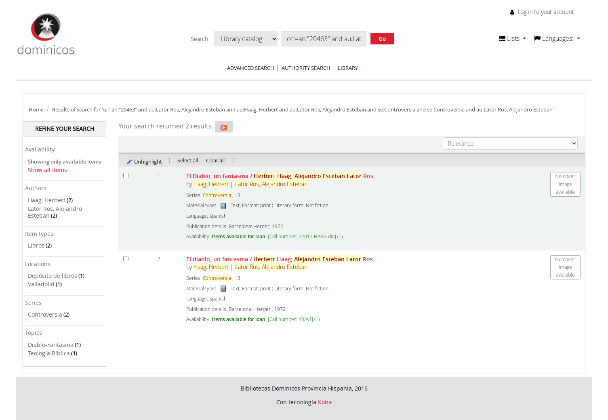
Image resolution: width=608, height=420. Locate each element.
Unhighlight (144, 161)
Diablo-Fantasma (51, 345)
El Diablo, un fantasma (279, 176)
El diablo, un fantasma (279, 259)
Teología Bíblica (49, 353)
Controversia (45, 314)
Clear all (215, 160)
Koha (325, 402)
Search (199, 39)
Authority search (306, 67)
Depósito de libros (52, 275)
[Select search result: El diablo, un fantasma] (125, 258)
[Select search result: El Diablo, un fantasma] (125, 175)
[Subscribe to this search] (224, 126)
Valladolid (41, 284)
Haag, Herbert (46, 200)
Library (348, 67)
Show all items (47, 170)
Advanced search (250, 67)
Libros (36, 245)
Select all (187, 160)
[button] (512, 38)
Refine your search (64, 128)
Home (36, 109)
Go (382, 38)
